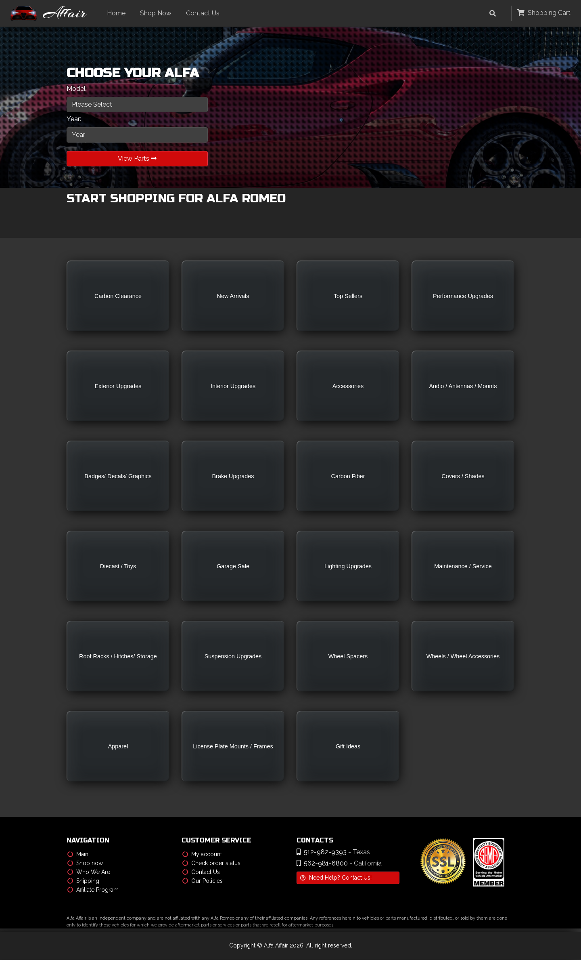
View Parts (137, 158)
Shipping (83, 881)
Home (117, 13)
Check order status (211, 863)
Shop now (85, 863)
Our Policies (202, 881)
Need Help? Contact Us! (336, 878)
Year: (74, 119)
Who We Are (88, 872)
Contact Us (203, 13)
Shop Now (156, 13)
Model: (77, 88)
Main (77, 854)
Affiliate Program (93, 890)
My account (202, 854)
